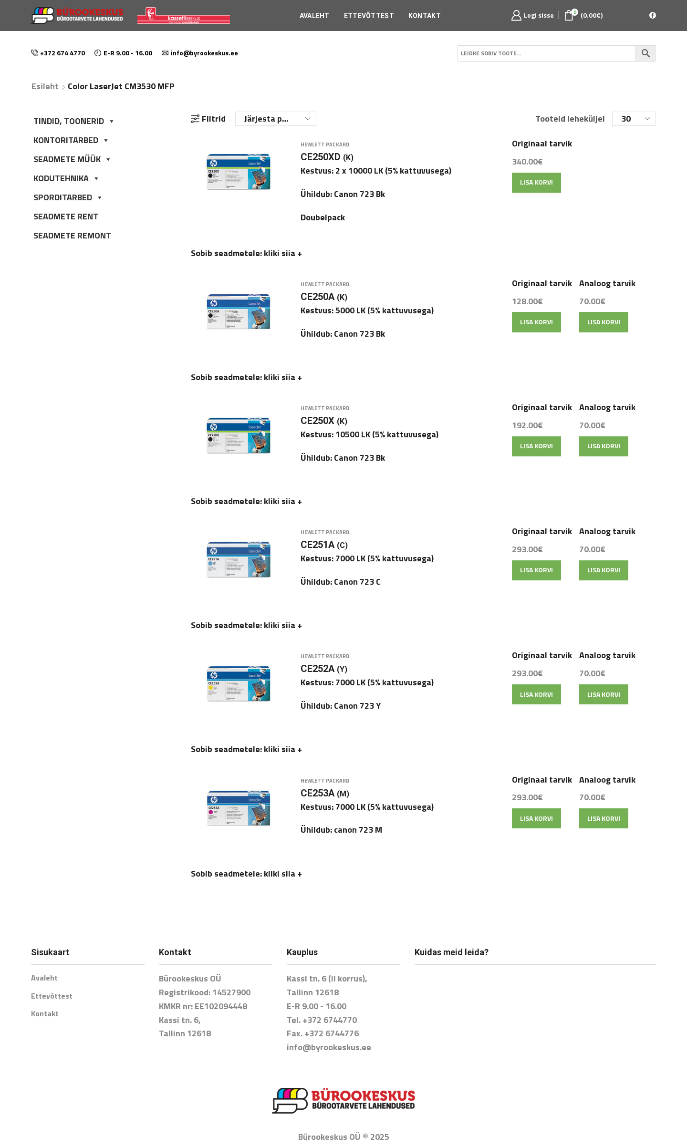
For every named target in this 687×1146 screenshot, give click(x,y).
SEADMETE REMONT (72, 235)
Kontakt (424, 16)
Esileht (45, 86)
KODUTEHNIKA (66, 178)
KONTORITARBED (71, 140)
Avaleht (315, 16)
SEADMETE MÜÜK (72, 159)
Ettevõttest (369, 16)
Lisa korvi (536, 188)
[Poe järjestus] (275, 119)
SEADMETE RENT (65, 216)
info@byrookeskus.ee (329, 1014)
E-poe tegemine (343, 1118)
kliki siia (283, 258)
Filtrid (208, 119)
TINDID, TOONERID (74, 120)
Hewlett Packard (325, 150)
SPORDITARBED (68, 197)
